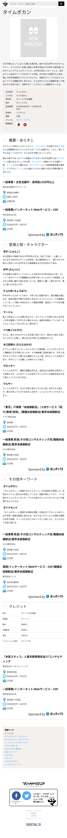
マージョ (10, 165)
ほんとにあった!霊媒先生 (13, 749)
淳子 (33, 158)
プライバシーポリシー (33, 818)
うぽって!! (8, 758)
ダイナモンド (35, 165)
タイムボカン (41, 146)
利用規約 (33, 816)
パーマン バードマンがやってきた (16, 742)
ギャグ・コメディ (23, 120)
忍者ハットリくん (11, 752)
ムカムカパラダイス (11, 761)
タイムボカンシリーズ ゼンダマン (16, 736)
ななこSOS (8, 755)
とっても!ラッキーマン (12, 764)
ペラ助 (36, 149)
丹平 (22, 158)
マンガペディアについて (33, 810)
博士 (26, 152)
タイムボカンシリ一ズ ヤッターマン (17, 739)
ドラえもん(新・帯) (11, 746)
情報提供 (33, 813)
